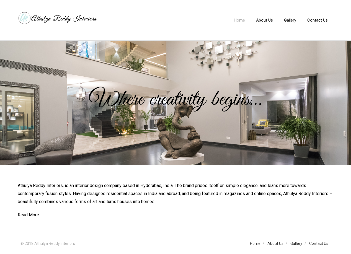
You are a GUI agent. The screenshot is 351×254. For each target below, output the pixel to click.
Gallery (296, 243)
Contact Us (318, 243)
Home (255, 243)
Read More (28, 214)
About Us (275, 243)
